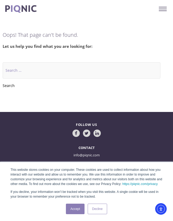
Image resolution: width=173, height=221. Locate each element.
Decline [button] (97, 209)
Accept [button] (75, 209)
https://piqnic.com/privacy (140, 184)
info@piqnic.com (87, 155)
